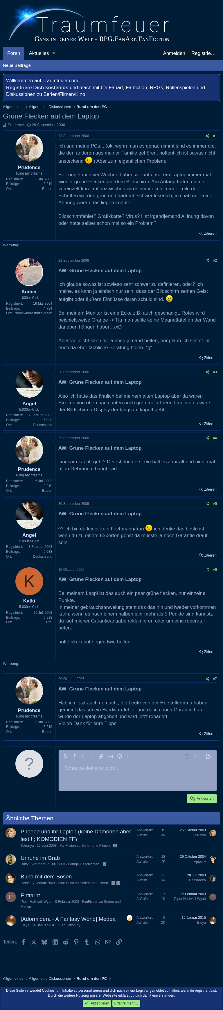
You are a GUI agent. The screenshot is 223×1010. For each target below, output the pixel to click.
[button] (53, 53)
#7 (215, 679)
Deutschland (42, 425)
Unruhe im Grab (40, 858)
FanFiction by (69, 925)
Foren (13, 53)
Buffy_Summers (33, 864)
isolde (25, 883)
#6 (215, 570)
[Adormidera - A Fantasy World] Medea (68, 919)
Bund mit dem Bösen (46, 876)
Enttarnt (30, 895)
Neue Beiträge (17, 65)
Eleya (25, 925)
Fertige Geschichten (83, 864)
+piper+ (200, 862)
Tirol (49, 622)
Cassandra (197, 880)
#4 (215, 438)
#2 (215, 261)
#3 (215, 372)
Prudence (16, 125)
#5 (215, 504)
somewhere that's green (33, 313)
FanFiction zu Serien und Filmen (85, 846)
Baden (47, 189)
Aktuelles (39, 53)
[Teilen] (207, 136)
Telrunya (27, 846)
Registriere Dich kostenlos (37, 87)
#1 (215, 136)
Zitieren (210, 233)
